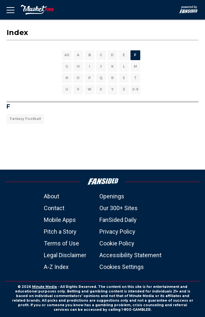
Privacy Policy (117, 231)
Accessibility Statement (130, 255)
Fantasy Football (25, 119)
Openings (111, 196)
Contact (54, 208)
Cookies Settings (121, 266)
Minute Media (44, 287)
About (51, 196)
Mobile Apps (60, 219)
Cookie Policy (116, 243)
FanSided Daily (118, 219)
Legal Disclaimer (65, 255)
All (66, 55)
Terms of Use (61, 243)
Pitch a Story (60, 231)
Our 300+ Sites (118, 208)
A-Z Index (56, 266)
